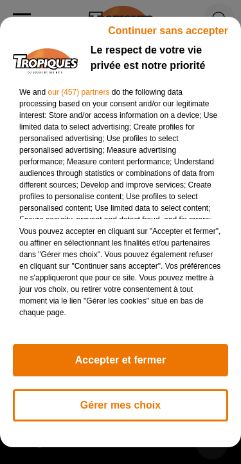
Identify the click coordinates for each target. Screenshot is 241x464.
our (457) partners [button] (78, 92)
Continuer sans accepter (168, 30)
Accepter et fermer (120, 359)
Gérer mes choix (120, 405)
